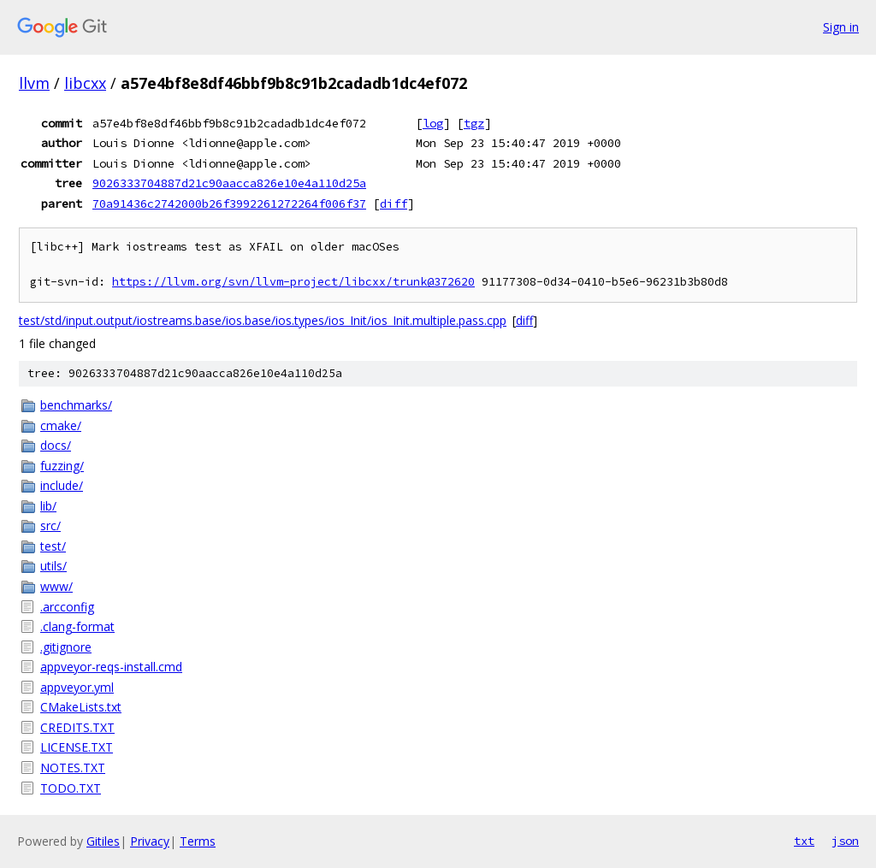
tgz (474, 123)
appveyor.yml (77, 687)
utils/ (53, 566)
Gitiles (103, 841)
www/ (56, 586)
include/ (61, 485)
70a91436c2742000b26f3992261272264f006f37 (229, 203)
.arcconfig (67, 607)
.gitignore (66, 647)
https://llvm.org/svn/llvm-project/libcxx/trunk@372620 (293, 282)
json (845, 840)
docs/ (55, 445)
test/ (53, 546)
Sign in (841, 27)
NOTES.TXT (72, 767)
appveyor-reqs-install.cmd (111, 666)
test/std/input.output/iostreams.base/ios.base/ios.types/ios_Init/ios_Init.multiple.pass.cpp (262, 320)
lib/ (48, 506)
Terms (198, 841)
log (433, 123)
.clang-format (77, 626)
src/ (50, 525)
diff (393, 203)
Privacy (149, 841)
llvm (34, 83)
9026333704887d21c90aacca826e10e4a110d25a (229, 183)
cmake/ (60, 425)
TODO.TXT (70, 788)
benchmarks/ (76, 405)
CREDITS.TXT (77, 727)
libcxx (85, 83)
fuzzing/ (62, 466)
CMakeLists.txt (80, 707)
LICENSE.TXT (76, 747)
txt (804, 840)
